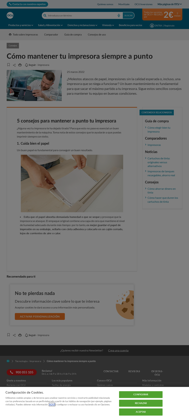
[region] (94, 403)
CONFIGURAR (140, 394)
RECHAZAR (141, 403)
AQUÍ (52, 404)
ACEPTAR (141, 411)
